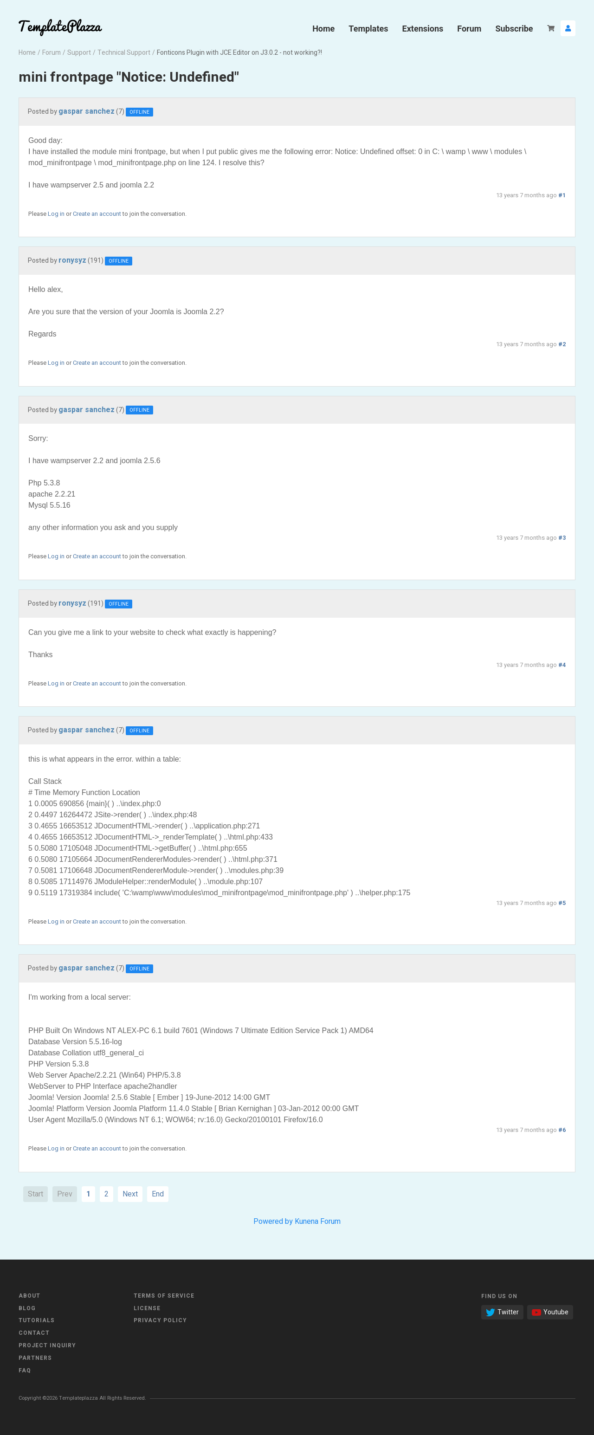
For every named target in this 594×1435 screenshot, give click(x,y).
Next (130, 1194)
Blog (27, 1308)
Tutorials (37, 1320)
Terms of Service (164, 1296)
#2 (562, 344)
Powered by (273, 1221)
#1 (562, 195)
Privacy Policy (160, 1320)
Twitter (502, 1312)
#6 (562, 1130)
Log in (56, 213)
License (147, 1308)
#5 (562, 903)
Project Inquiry (47, 1345)
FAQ (25, 1370)
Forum (469, 28)
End (158, 1194)
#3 (562, 538)
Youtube (550, 1312)
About (29, 1296)
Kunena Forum (318, 1221)
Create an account (97, 213)
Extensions (423, 28)
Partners (35, 1358)
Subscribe (514, 28)
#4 (562, 665)
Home (323, 28)
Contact (34, 1333)
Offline (139, 112)
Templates (368, 28)
